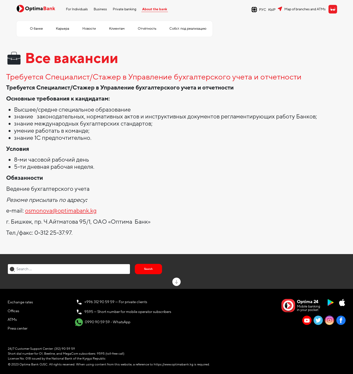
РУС (262, 9)
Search (148, 269)
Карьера (62, 28)
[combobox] (69, 269)
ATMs (12, 319)
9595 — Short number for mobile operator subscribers (127, 311)
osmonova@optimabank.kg (61, 211)
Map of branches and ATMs (305, 9)
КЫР (272, 9)
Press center (17, 328)
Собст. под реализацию (187, 28)
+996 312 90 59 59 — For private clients (115, 301)
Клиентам (117, 28)
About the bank (154, 9)
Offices (13, 311)
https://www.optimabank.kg (173, 364)
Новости (89, 28)
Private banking (124, 9)
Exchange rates (20, 302)
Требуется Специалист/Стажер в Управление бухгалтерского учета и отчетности (154, 77)
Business (100, 9)
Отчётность (147, 28)
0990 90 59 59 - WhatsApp (102, 322)
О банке (36, 28)
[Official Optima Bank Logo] (35, 8)
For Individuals (77, 9)
